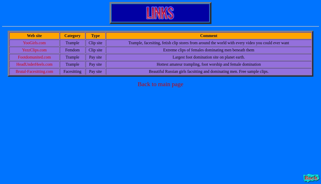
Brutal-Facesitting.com (34, 71)
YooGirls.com (34, 43)
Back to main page (160, 84)
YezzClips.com (34, 50)
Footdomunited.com (34, 57)
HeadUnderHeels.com (34, 64)
